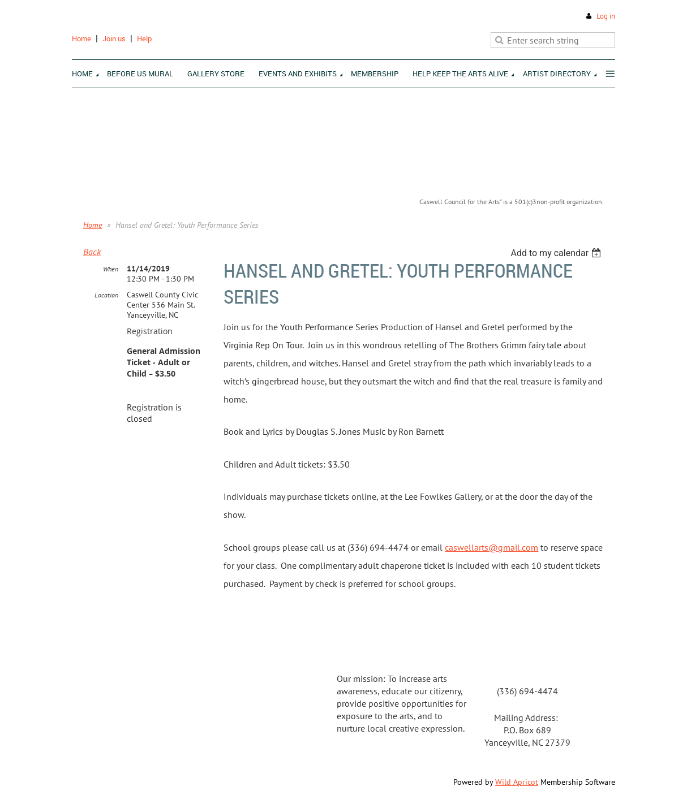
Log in (605, 16)
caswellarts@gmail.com (491, 547)
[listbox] (557, 253)
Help (144, 38)
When (110, 269)
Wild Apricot (516, 782)
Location (106, 295)
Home (81, 38)
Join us (114, 38)
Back (92, 251)
